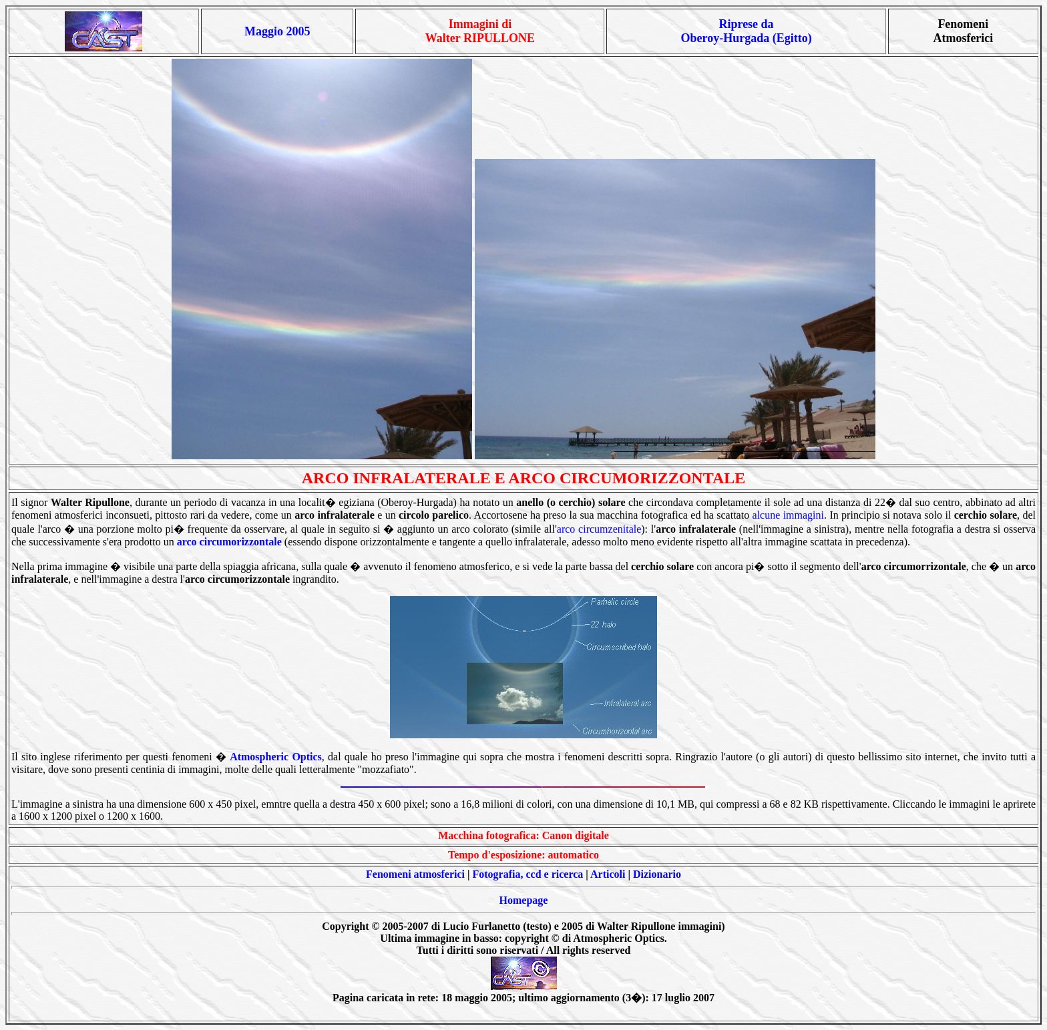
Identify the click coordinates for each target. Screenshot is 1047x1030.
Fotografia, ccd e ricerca (528, 874)
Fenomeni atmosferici (415, 874)
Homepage (523, 900)
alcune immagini (788, 515)
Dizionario (657, 874)
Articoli (607, 874)
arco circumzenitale (599, 529)
